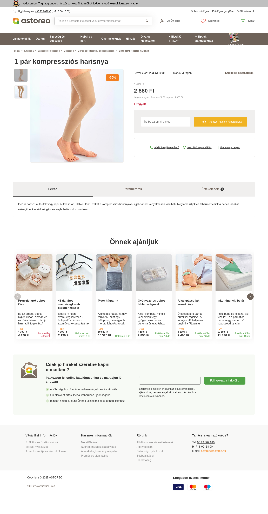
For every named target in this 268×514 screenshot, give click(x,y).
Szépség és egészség (57, 46)
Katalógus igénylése (223, 18)
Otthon (40, 46)
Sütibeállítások (145, 467)
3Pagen (187, 80)
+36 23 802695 (43, 18)
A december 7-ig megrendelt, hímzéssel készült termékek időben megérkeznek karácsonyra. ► (80, 7)
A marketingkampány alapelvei (99, 462)
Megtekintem (235, 7)
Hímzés (131, 46)
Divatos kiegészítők (148, 46)
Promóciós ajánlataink (94, 467)
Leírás (52, 196)
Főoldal (16, 58)
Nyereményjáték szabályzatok (99, 458)
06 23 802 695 (206, 453)
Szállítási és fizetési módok (42, 453)
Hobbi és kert (86, 46)
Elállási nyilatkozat (36, 458)
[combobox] (96, 28)
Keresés (147, 28)
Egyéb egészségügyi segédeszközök (96, 58)
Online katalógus (200, 18)
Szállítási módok (245, 18)
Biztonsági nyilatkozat (150, 462)
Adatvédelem (144, 458)
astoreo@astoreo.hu (213, 462)
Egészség (69, 58)
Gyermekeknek (111, 46)
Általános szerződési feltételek (155, 453)
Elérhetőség (144, 471)
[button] (17, 306)
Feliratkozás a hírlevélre (224, 392)
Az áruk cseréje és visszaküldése (45, 462)
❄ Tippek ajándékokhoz (204, 46)
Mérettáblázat (89, 453)
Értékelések (213, 197)
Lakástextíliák (22, 46)
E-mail (145, 392)
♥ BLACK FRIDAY (175, 46)
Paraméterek (133, 196)
